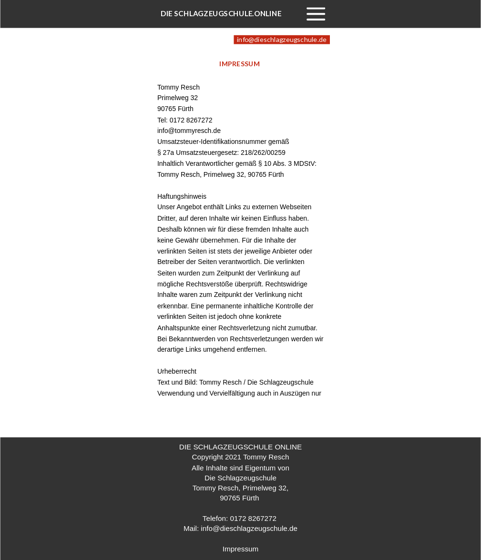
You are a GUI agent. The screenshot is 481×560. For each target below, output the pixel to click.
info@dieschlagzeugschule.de (249, 528)
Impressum (240, 549)
